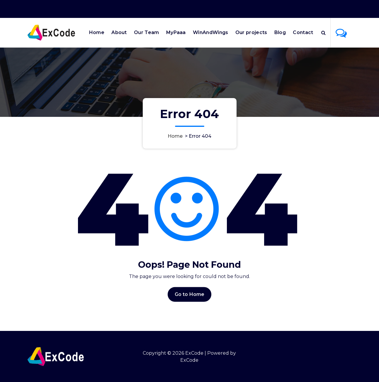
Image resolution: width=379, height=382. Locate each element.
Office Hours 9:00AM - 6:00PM (278, 8)
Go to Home (190, 298)
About (119, 32)
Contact (303, 32)
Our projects (251, 32)
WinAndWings (210, 32)
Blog (280, 32)
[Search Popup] (323, 32)
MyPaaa (176, 32)
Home (96, 32)
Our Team (146, 32)
